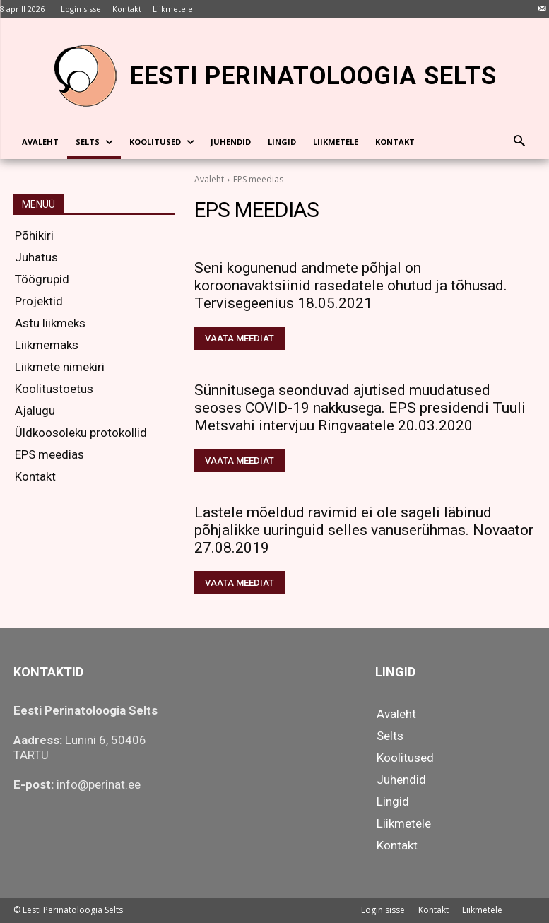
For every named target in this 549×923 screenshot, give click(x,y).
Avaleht (209, 179)
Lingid (393, 801)
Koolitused (405, 758)
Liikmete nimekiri (60, 367)
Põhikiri (34, 235)
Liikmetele (404, 823)
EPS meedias (49, 454)
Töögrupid (42, 279)
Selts (390, 736)
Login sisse (383, 910)
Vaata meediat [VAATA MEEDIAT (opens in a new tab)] (239, 338)
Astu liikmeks (50, 323)
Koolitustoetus (54, 389)
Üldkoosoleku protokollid (81, 432)
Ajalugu (35, 411)
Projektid (39, 301)
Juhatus (36, 257)
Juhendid (401, 779)
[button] (519, 142)
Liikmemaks (46, 345)
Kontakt (35, 476)
